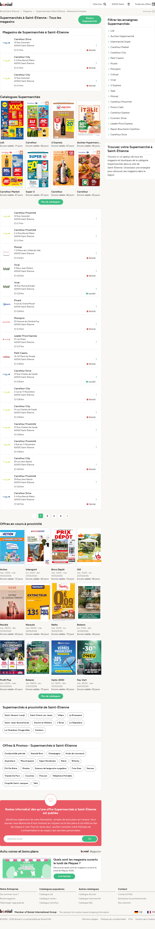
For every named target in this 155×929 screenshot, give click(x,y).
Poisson (43, 776)
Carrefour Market (118, 47)
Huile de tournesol (75, 753)
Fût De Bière (11, 768)
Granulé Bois (37, 753)
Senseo (90, 768)
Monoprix (114, 69)
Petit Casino (116, 58)
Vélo (35, 783)
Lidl (111, 30)
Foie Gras (76, 768)
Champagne (54, 753)
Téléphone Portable (62, 776)
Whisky (75, 761)
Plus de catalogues (50, 202)
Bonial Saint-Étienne (9, 11)
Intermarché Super (119, 41)
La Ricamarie (75, 715)
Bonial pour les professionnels (132, 898)
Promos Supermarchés (89, 19)
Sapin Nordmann (47, 761)
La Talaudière (75, 722)
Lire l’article (64, 876)
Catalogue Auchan (87, 894)
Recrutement (124, 903)
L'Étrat (60, 722)
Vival (112, 79)
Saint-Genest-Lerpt (15, 715)
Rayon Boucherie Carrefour (124, 129)
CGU (130, 919)
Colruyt (113, 74)
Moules (26, 768)
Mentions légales (90, 919)
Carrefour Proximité (120, 101)
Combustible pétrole (15, 753)
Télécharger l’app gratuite (12, 903)
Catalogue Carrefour (49, 903)
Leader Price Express (120, 123)
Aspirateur (10, 761)
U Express (114, 85)
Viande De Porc (12, 776)
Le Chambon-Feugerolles (17, 730)
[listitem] (12, 124)
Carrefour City (117, 52)
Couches (29, 776)
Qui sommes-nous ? (9, 894)
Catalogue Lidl (46, 894)
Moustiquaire (27, 761)
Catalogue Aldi (85, 903)
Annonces (149, 11)
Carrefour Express (119, 112)
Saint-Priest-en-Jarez (41, 715)
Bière (64, 761)
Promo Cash (116, 107)
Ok (89, 838)
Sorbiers (39, 730)
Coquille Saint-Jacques (16, 783)
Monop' (113, 96)
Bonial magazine (7, 898)
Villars (61, 715)
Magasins (27, 11)
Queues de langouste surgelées (51, 768)
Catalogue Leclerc (48, 898)
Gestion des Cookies (145, 919)
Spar (111, 90)
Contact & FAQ (125, 894)
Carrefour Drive (117, 134)
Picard (112, 63)
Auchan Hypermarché (121, 36)
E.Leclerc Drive (117, 118)
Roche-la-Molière (43, 722)
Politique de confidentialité (113, 919)
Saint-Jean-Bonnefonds (17, 722)
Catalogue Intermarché (90, 898)
